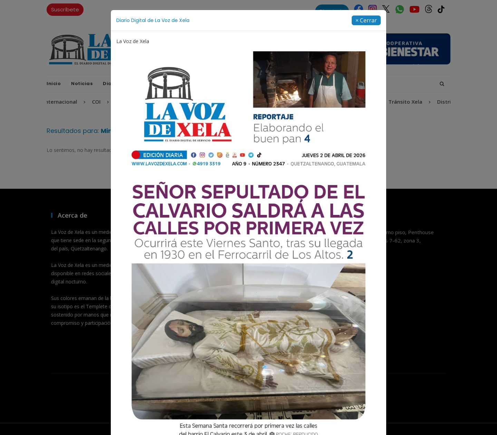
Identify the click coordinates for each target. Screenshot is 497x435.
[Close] (366, 20)
